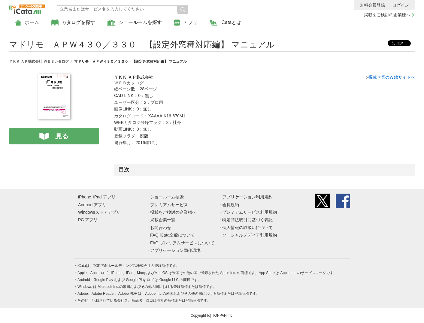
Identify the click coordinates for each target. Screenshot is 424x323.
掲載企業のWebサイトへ (391, 77)
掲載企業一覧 (162, 219)
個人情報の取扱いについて (247, 227)
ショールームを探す (134, 23)
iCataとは (225, 23)
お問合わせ (160, 227)
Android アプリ (92, 204)
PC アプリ (88, 219)
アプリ (186, 23)
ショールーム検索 (167, 197)
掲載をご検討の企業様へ (387, 14)
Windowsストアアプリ (99, 212)
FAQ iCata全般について (172, 235)
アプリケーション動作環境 (175, 250)
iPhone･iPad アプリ (97, 197)
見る (62, 136)
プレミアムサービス (169, 204)
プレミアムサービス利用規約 (249, 212)
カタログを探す (73, 23)
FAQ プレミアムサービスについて (182, 242)
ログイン (400, 5)
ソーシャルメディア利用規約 (249, 235)
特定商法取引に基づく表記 (247, 219)
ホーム (27, 23)
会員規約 (230, 204)
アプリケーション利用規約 (247, 197)
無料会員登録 (372, 5)
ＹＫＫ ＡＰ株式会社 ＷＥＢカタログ (39, 61)
